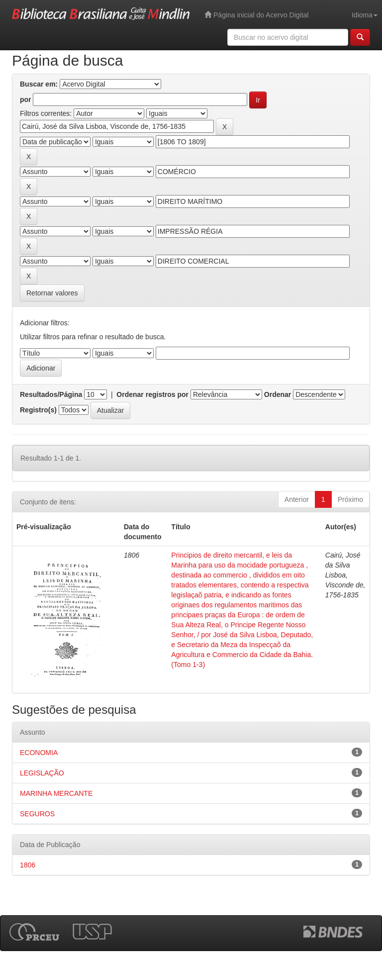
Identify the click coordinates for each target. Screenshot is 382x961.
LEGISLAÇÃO (42, 773)
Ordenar (277, 394)
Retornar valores (52, 293)
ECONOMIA (39, 753)
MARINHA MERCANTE (56, 793)
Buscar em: (39, 84)
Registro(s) (38, 410)
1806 (27, 865)
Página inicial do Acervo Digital (256, 14)
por (25, 99)
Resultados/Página (51, 394)
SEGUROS (37, 814)
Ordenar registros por (152, 394)
